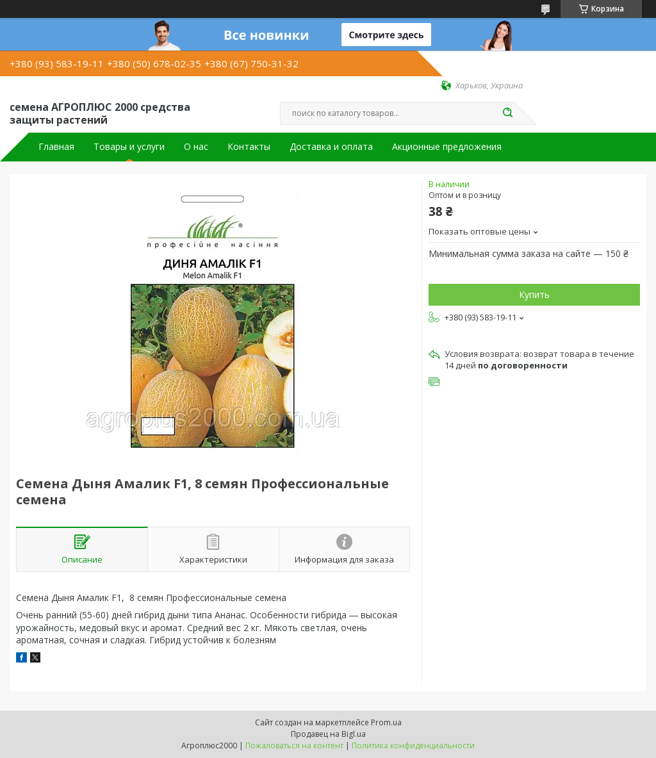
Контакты (248, 146)
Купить (534, 294)
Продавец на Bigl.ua (328, 734)
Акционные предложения (447, 146)
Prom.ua (386, 722)
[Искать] (507, 113)
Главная (56, 146)
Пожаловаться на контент (294, 745)
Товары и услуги (129, 146)
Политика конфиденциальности (413, 745)
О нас (196, 146)
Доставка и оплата (331, 146)
